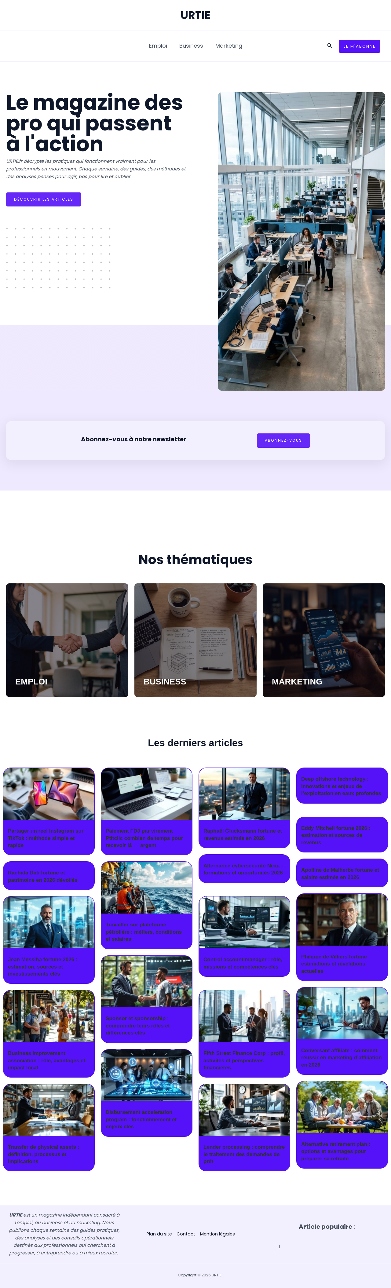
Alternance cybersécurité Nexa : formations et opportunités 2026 (243, 873)
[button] (330, 46)
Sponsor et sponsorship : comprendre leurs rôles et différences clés (139, 1026)
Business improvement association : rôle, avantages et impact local (49, 1060)
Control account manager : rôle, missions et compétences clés (243, 967)
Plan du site (158, 1234)
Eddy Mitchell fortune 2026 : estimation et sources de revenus (337, 835)
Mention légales (218, 1234)
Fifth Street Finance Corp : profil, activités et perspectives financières (243, 1060)
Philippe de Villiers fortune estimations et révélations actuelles (336, 964)
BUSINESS (169, 681)
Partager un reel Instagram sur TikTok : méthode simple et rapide (48, 838)
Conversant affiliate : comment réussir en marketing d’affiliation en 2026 (341, 1058)
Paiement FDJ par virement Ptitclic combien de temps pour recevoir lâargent (146, 838)
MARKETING (301, 681)
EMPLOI (34, 681)
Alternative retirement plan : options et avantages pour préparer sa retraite (337, 1151)
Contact (186, 1234)
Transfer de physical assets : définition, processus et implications (45, 1154)
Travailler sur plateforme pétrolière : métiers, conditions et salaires (146, 932)
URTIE (195, 15)
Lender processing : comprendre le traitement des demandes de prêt (241, 1154)
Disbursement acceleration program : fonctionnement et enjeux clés (143, 1119)
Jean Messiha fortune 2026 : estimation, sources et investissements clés (44, 967)
